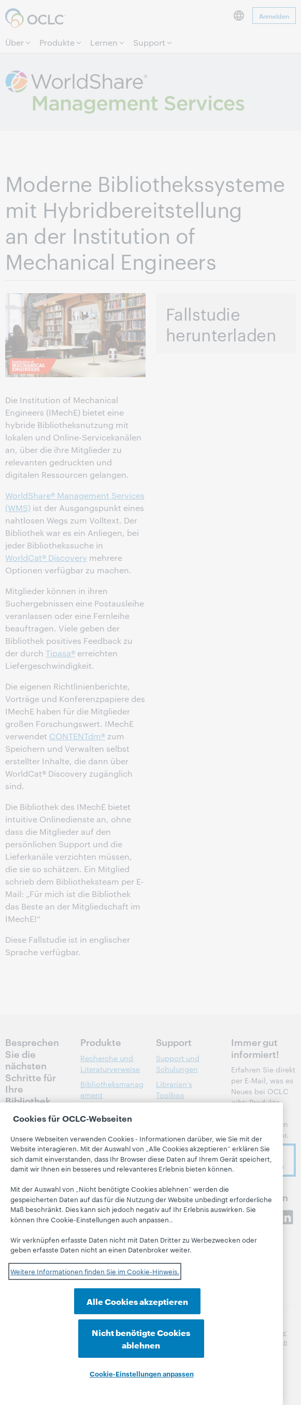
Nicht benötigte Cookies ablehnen (204, 1338)
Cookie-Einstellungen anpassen (142, 1373)
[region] (141, 1269)
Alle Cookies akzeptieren (78, 1345)
